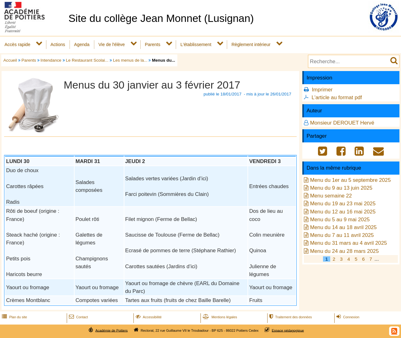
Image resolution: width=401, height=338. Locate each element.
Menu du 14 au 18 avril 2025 (343, 227)
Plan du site (14, 317)
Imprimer (322, 90)
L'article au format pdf (336, 97)
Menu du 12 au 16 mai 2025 (343, 212)
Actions (57, 44)
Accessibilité (148, 317)
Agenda (81, 44)
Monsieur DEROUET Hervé (342, 123)
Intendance (50, 60)
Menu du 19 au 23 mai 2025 (343, 204)
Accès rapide (17, 44)
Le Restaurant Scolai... (87, 60)
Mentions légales (219, 317)
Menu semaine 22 (331, 196)
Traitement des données (290, 317)
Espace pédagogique (288, 330)
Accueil (10, 60)
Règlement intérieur (251, 44)
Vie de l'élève (111, 44)
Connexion (347, 317)
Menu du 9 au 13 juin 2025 (341, 188)
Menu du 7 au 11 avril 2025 (342, 235)
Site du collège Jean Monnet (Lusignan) (161, 18)
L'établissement (195, 44)
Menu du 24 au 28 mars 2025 (344, 251)
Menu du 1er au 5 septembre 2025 (350, 180)
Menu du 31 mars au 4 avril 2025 (348, 243)
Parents (152, 44)
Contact (78, 317)
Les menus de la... (130, 60)
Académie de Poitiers (111, 330)
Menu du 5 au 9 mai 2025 (340, 220)
